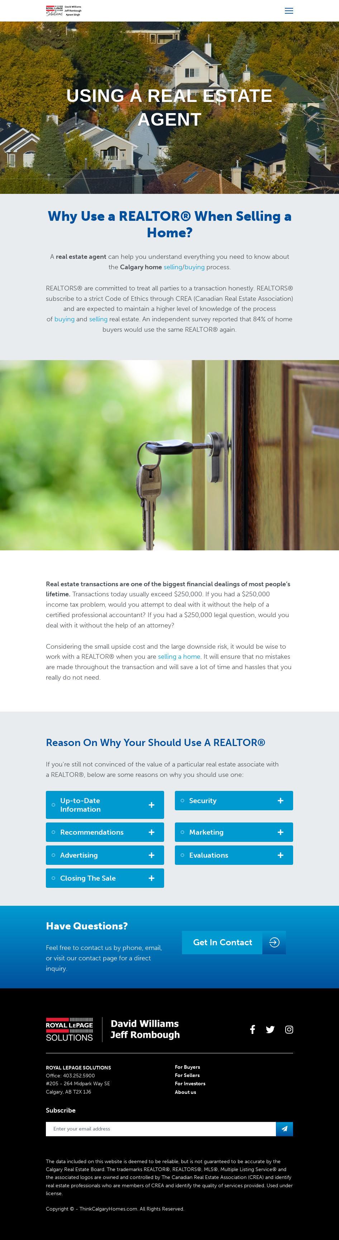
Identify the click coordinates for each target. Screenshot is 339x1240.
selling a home (179, 657)
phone (132, 948)
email (153, 948)
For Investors (190, 1084)
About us (185, 1092)
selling (173, 267)
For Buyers (187, 1067)
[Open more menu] (289, 10)
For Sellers (187, 1075)
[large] (253, 1029)
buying (195, 267)
